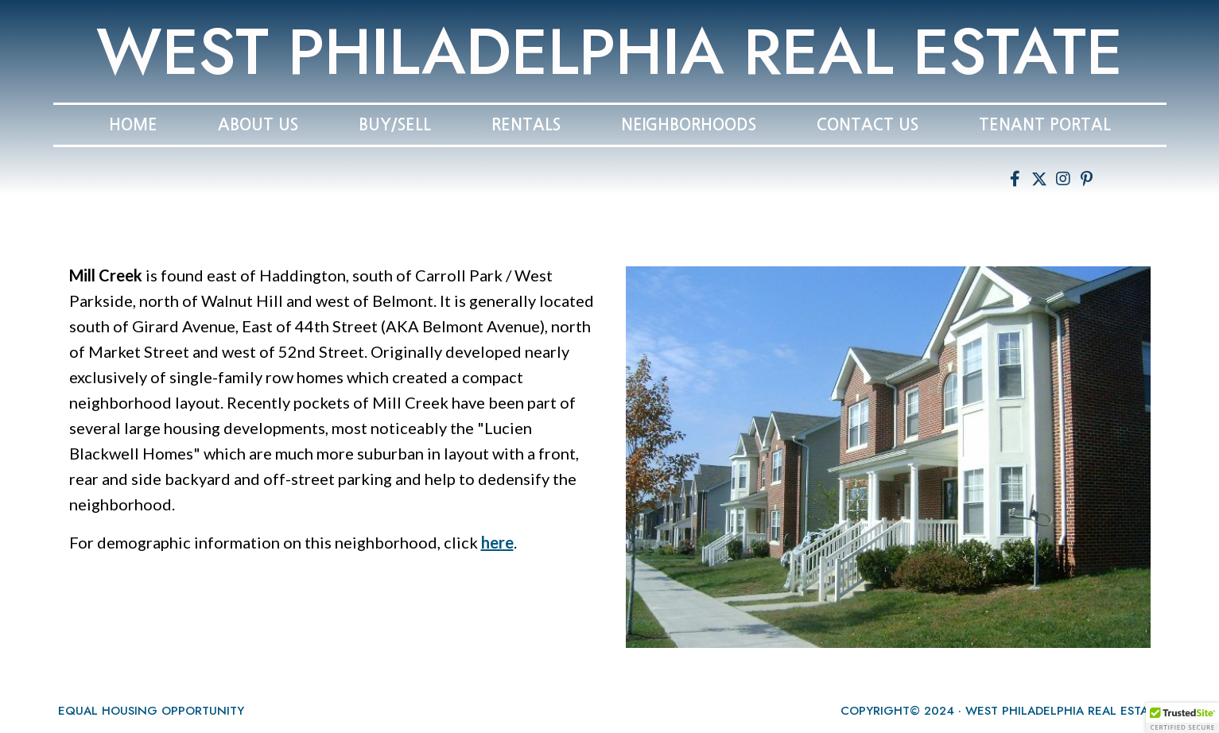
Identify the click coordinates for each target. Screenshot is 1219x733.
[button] (1015, 179)
